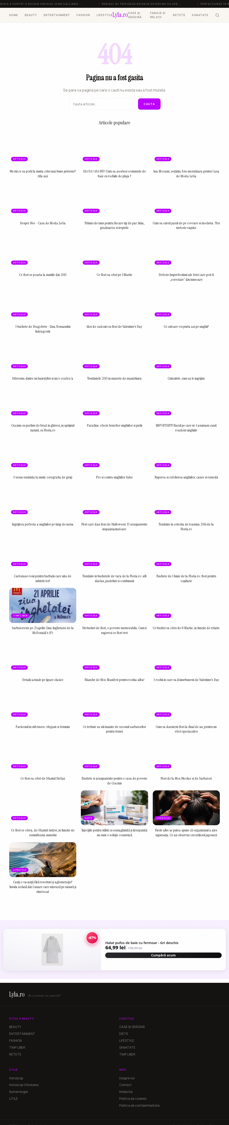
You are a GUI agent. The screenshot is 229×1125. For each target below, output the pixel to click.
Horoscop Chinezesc (24, 1085)
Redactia (126, 1092)
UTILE (13, 1099)
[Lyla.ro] (120, 15)
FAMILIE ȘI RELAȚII (158, 15)
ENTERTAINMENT (57, 15)
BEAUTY (31, 15)
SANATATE (200, 15)
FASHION (83, 15)
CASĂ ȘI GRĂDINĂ (135, 15)
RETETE (179, 15)
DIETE (123, 1034)
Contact (125, 1085)
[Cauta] (217, 15)
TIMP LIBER (17, 1047)
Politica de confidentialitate (139, 1105)
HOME (13, 15)
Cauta (149, 104)
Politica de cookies (132, 1099)
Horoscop (16, 1078)
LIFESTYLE (105, 15)
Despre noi (127, 1078)
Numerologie (18, 1092)
